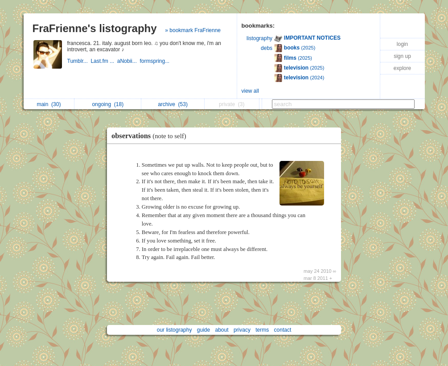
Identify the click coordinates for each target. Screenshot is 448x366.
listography (259, 38)
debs (266, 48)
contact (283, 330)
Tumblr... (79, 61)
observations (151, 136)
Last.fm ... (103, 61)
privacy (242, 330)
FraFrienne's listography (95, 28)
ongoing (107, 104)
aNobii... (128, 61)
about (222, 330)
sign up (402, 56)
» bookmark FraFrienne (193, 30)
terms (262, 330)
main (49, 104)
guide (203, 330)
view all (250, 91)
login (402, 44)
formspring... (155, 61)
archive (173, 104)
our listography (174, 330)
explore (402, 68)
